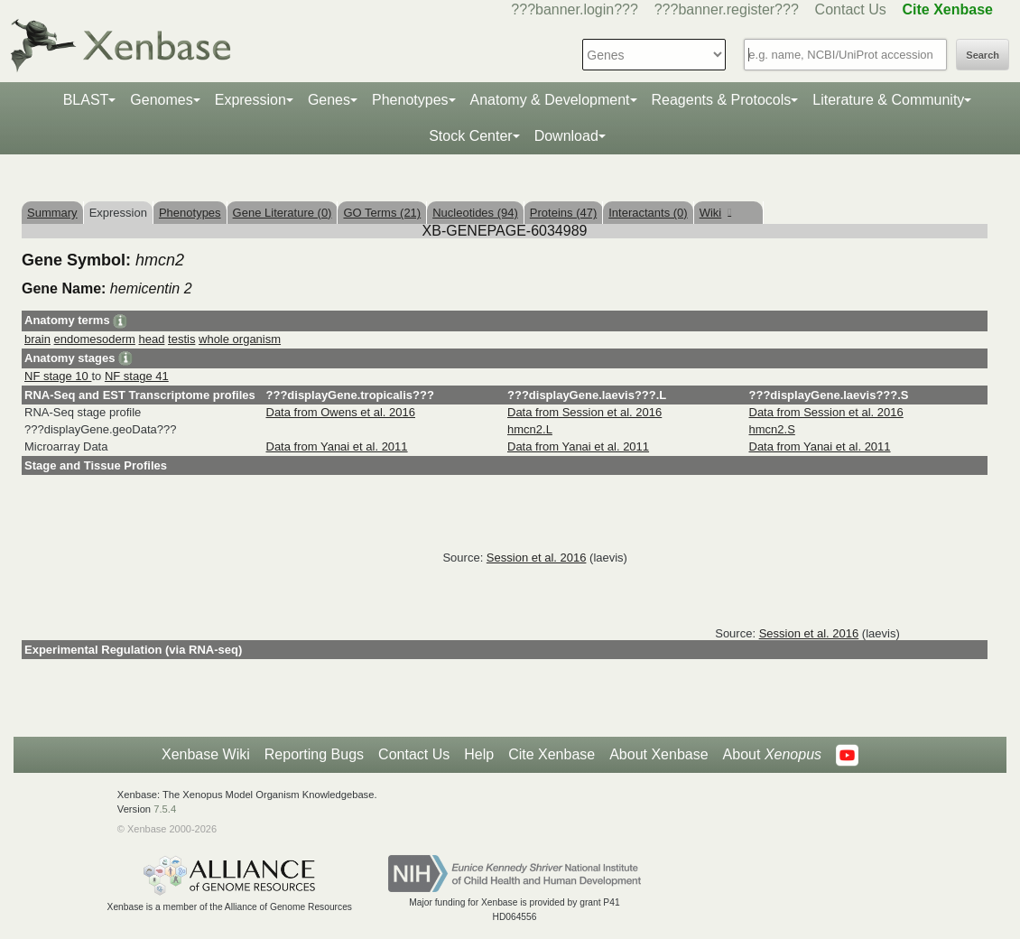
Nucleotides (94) (475, 212)
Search (982, 55)
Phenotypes (410, 99)
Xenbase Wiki (206, 754)
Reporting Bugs (314, 754)
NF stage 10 (57, 376)
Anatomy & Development (550, 99)
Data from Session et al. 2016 (584, 412)
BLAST (86, 99)
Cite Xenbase (551, 754)
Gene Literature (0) (282, 212)
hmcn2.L (529, 429)
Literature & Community (888, 99)
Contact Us (850, 9)
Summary (52, 212)
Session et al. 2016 (537, 557)
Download (566, 136)
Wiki (715, 212)
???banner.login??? (574, 9)
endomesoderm (94, 339)
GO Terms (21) (382, 212)
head (152, 339)
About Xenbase (658, 754)
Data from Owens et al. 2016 (340, 412)
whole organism (240, 339)
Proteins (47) (563, 212)
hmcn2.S (772, 429)
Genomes (161, 99)
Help (479, 754)
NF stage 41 (137, 376)
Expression (250, 99)
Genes (329, 99)
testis (181, 339)
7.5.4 (164, 809)
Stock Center (470, 136)
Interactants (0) (647, 212)
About (772, 755)
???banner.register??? (726, 9)
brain (37, 339)
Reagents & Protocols (722, 99)
